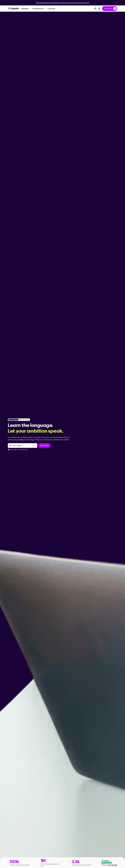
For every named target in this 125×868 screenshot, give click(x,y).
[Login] (99, 8)
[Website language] (95, 8)
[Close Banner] (117, 3)
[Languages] (25, 8)
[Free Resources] (39, 8)
